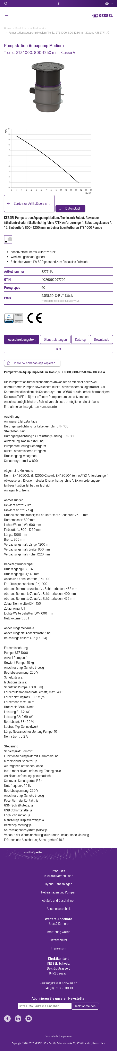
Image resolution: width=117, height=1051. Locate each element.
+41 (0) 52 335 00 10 (58, 988)
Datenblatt (72, 208)
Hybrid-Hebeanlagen (58, 884)
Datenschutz (58, 940)
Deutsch (109, 4)
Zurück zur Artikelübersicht (32, 203)
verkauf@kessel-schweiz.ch (58, 983)
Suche (22, 4)
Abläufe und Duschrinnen (58, 900)
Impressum (58, 948)
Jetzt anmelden (85, 1006)
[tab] (21, 339)
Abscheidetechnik (58, 908)
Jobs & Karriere (58, 923)
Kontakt (58, 4)
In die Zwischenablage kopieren (34, 363)
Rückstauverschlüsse (58, 876)
